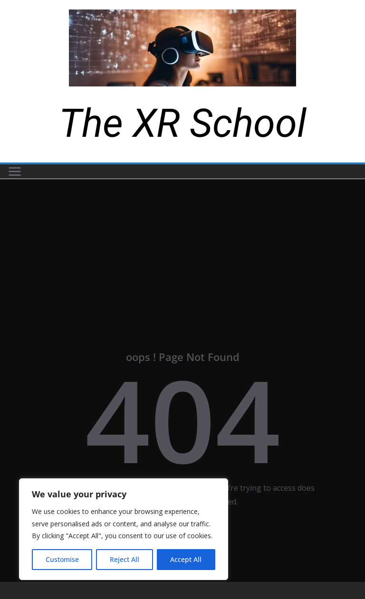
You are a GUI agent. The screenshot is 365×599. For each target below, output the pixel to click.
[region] (123, 529)
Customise (62, 559)
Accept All (186, 559)
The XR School (183, 123)
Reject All (124, 559)
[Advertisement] (182, 250)
